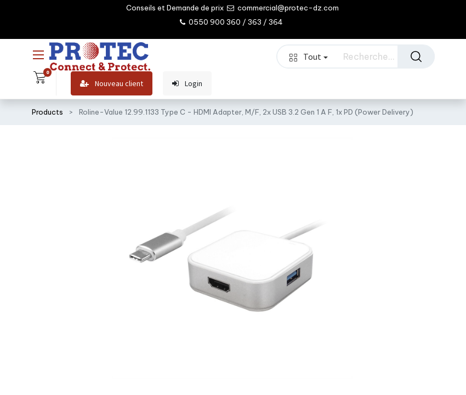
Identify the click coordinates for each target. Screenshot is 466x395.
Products (47, 112)
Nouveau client (111, 83)
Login (187, 83)
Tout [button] (308, 56)
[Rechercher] (416, 56)
